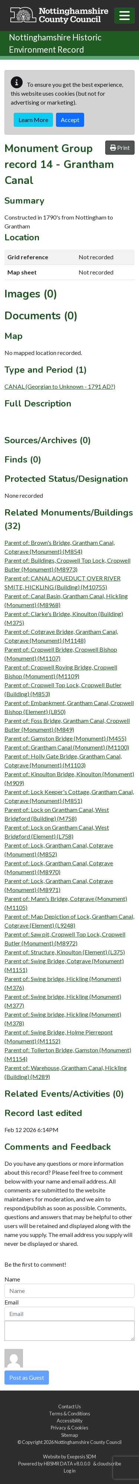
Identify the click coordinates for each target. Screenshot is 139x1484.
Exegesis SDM (81, 1457)
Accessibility (70, 1421)
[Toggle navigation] (125, 15)
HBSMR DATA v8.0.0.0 (68, 1464)
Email (11, 1302)
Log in (70, 1471)
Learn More (33, 119)
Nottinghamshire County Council (88, 1442)
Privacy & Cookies (69, 1428)
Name (12, 1279)
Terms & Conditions (69, 1413)
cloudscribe (109, 1464)
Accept (70, 119)
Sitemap (69, 1435)
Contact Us (69, 1406)
